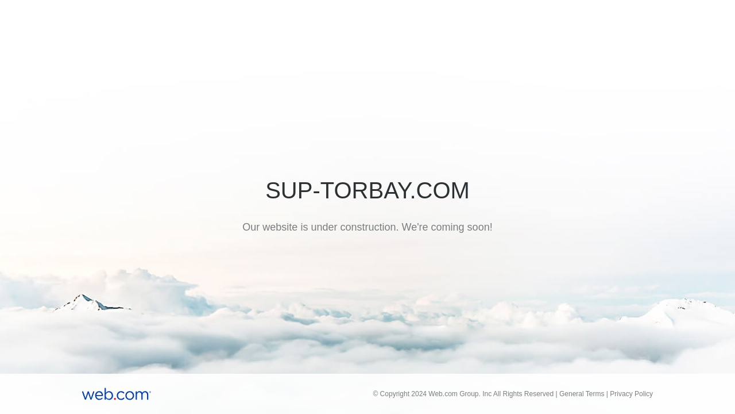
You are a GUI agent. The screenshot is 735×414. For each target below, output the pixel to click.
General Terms (581, 394)
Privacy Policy (631, 394)
